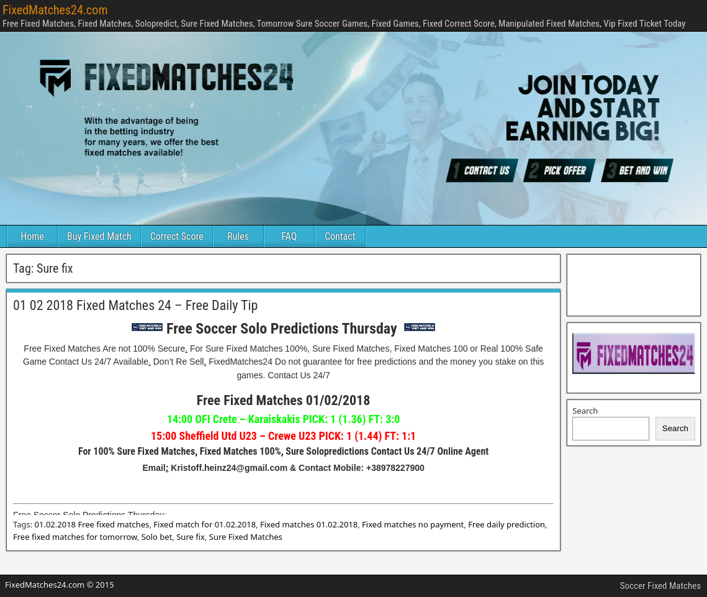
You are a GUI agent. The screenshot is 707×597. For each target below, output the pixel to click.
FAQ (289, 236)
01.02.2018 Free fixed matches (92, 524)
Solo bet (157, 536)
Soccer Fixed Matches (660, 585)
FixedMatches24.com (54, 9)
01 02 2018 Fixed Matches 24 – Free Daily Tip (135, 305)
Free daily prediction (506, 524)
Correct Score (177, 236)
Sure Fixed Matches (245, 536)
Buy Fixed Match (99, 236)
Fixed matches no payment (413, 524)
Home (32, 236)
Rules (238, 236)
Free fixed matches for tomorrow (75, 536)
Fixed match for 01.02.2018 (204, 524)
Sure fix (190, 536)
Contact (340, 236)
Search (585, 410)
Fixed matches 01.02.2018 (309, 524)
